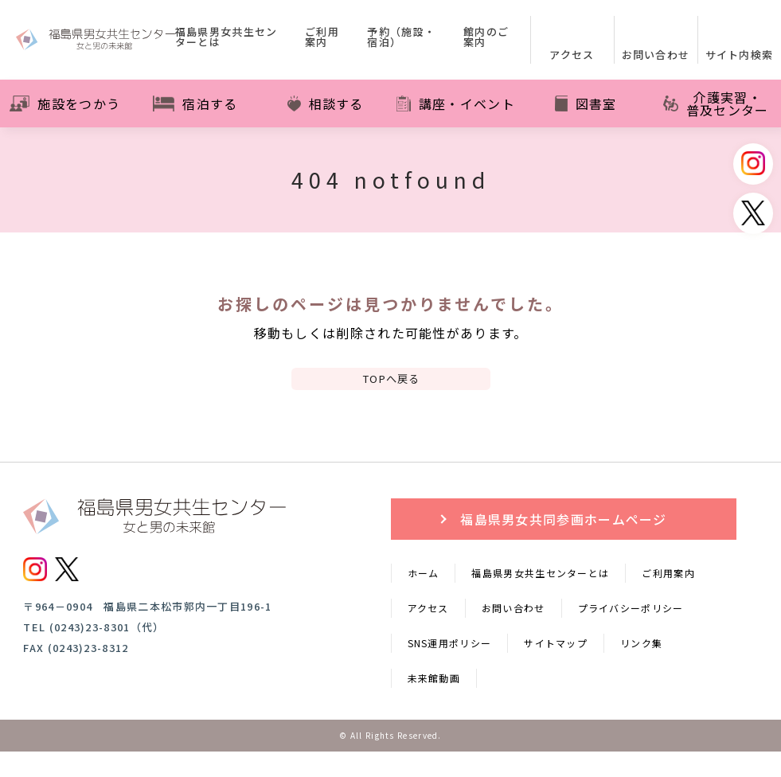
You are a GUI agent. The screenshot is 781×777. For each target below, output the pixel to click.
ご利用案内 (322, 37)
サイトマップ (556, 668)
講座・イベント (455, 103)
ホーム (423, 598)
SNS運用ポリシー (450, 668)
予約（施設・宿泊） (401, 37)
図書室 (586, 103)
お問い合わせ (513, 633)
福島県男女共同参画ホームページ (563, 544)
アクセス (428, 633)
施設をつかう (65, 103)
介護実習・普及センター (716, 103)
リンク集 (641, 668)
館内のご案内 (486, 37)
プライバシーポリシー (631, 633)
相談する (325, 103)
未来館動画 (434, 703)
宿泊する (195, 103)
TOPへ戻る (391, 391)
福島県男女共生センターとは (226, 37)
